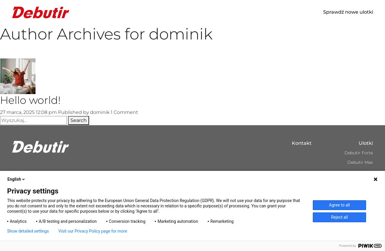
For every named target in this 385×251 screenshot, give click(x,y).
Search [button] (78, 120)
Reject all (339, 217)
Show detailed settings (28, 231)
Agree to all (339, 205)
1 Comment (124, 112)
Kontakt (302, 143)
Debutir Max (360, 162)
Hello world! (30, 100)
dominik (99, 112)
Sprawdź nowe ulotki (348, 12)
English (16, 179)
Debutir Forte (358, 152)
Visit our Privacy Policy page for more (92, 231)
